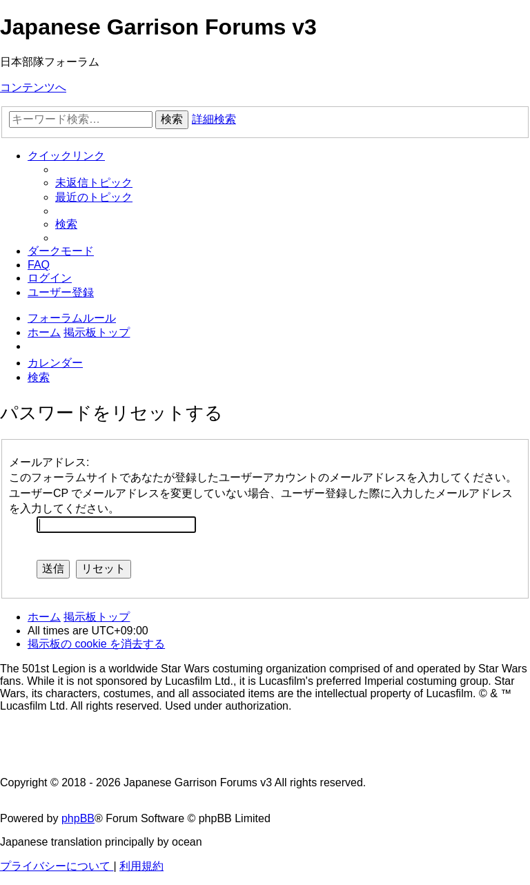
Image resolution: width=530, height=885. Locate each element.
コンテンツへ (33, 87)
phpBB (78, 818)
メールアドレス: (49, 462)
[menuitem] (93, 182)
